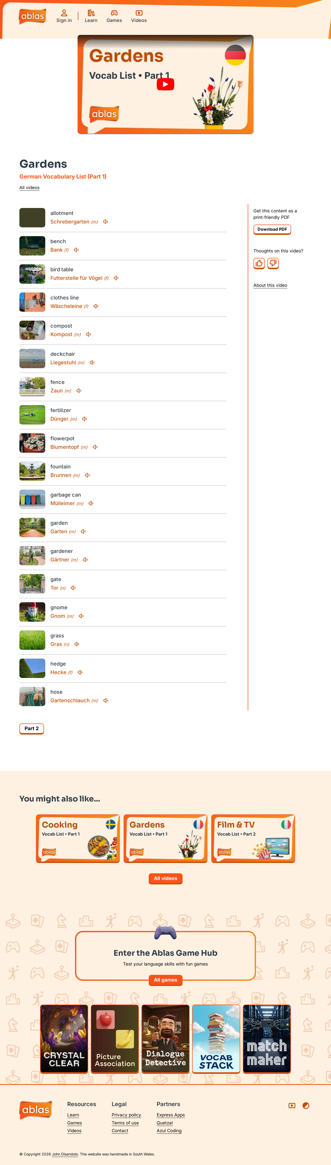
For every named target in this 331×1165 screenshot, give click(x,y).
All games (165, 980)
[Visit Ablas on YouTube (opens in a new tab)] (292, 1105)
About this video (270, 285)
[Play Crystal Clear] (64, 1039)
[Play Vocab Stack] (216, 1039)
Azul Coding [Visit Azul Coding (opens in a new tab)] (169, 1130)
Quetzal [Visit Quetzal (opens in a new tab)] (165, 1122)
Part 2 (32, 728)
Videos (74, 1130)
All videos (29, 187)
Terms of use (125, 1122)
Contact (120, 1130)
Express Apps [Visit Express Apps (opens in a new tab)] (171, 1114)
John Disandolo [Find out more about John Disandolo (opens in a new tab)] (65, 1154)
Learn (73, 1114)
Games (74, 1122)
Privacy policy (126, 1114)
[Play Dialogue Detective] (165, 1039)
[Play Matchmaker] (267, 1039)
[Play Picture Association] (115, 1039)
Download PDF (272, 229)
